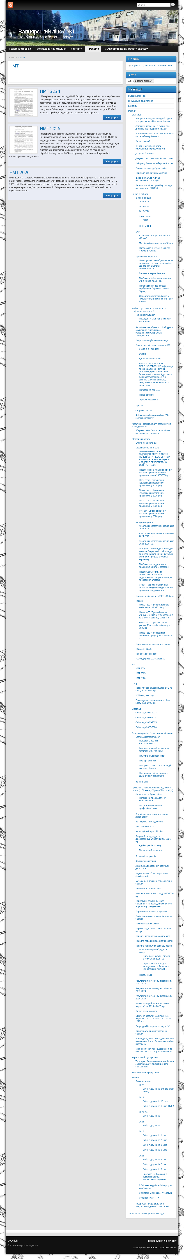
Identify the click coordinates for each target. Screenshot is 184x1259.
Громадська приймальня (140, 101)
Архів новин (145, 216)
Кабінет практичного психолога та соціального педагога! (148, 309)
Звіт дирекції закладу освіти (149, 821)
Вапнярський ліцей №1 (46, 31)
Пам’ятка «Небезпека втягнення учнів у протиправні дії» (155, 279)
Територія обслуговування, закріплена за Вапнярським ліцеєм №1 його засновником (154, 1064)
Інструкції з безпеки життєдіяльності (148, 742)
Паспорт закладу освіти (147, 923)
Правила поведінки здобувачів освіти (153, 941)
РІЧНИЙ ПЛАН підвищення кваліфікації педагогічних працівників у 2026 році (152, 514)
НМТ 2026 (19, 172)
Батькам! (136, 115)
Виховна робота (140, 194)
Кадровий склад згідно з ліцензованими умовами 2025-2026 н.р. (153, 839)
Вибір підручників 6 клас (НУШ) (158, 1106)
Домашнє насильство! (150, 358)
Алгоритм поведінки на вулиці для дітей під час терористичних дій (152, 127)
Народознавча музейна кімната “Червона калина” (154, 249)
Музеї (138, 232)
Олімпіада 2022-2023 (146, 712)
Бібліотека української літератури (155, 1193)
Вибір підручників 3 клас (155, 1145)
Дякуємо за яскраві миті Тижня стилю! (154, 158)
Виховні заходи (143, 198)
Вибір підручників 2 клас (155, 1140)
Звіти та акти (141, 782)
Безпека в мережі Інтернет (152, 273)
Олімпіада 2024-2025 (146, 722)
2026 (141, 1155)
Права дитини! (146, 395)
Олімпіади (137, 709)
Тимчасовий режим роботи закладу (146, 1213)
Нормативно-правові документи (151, 911)
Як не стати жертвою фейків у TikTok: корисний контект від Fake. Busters (156, 299)
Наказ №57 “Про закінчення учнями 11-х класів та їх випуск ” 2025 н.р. (155, 625)
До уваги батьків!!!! (144, 153)
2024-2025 (144, 206)
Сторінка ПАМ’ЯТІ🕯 (149, 1198)
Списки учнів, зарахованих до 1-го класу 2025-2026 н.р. (152, 701)
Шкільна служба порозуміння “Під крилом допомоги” (152, 416)
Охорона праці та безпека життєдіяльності (153, 733)
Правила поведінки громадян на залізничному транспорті (155, 774)
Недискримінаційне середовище (151, 340)
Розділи (21, 57)
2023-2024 (144, 201)
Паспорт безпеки (147, 760)
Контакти (132, 106)
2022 (141, 1085)
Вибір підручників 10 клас (155, 1101)
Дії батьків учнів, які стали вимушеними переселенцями (150, 147)
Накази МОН (145, 975)
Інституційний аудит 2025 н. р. (150, 831)
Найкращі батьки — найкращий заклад (154, 163)
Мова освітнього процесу (147, 888)
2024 (141, 1121)
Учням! (135, 1077)
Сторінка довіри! (143, 410)
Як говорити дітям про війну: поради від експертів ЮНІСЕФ (153, 186)
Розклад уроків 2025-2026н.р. (150, 658)
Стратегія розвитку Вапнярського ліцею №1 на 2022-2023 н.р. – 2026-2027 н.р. (153, 1019)
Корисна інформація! (145, 856)
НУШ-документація (145, 695)
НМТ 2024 (50, 91)
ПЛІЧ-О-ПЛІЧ (145, 226)
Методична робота (141, 439)
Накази (139, 601)
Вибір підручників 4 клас (155, 1159)
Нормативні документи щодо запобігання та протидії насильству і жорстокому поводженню (153, 904)
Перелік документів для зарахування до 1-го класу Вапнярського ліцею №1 (156, 966)
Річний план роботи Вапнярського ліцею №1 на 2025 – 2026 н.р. (152, 1005)
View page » (112, 117)
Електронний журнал (146, 443)
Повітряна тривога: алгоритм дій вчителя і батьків (155, 767)
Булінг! (142, 354)
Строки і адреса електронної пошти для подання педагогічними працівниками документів (156, 587)
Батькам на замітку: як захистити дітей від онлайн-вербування (154, 135)
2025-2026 (144, 211)
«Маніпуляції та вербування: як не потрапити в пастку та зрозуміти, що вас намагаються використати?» (156, 264)
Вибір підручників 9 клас (155, 1169)
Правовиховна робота (146, 256)
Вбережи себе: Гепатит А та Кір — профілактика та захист (152, 431)
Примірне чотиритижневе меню (151, 173)
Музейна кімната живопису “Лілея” (156, 243)
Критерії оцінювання (145, 861)
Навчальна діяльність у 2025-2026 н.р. (154, 596)
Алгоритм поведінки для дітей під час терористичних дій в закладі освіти (154, 120)
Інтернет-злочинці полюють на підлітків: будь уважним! (154, 749)
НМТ (134, 664)
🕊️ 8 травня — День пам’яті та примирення (150, 65)
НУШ (134, 684)
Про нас (139, 405)
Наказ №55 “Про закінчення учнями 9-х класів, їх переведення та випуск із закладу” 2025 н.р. (156, 615)
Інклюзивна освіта (144, 826)
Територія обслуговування (145, 1057)
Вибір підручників (151, 1116)
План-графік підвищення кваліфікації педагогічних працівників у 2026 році (151, 503)
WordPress (152, 1247)
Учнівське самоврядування (145, 1072)
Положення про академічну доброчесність (152, 799)
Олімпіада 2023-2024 (146, 717)
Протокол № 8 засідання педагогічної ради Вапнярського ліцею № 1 (155, 1177)
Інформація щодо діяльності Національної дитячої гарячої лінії (152, 1205)
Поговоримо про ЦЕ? (149, 390)
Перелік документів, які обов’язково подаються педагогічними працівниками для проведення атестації (155, 576)
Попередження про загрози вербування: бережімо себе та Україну (154, 288)
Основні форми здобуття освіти (151, 168)
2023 (141, 1097)
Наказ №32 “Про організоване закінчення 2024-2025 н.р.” (154, 606)
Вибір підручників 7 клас (155, 1164)
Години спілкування (145, 315)
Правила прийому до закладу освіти (153, 946)
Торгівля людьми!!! (148, 399)
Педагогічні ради (143, 649)
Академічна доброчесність (148, 794)
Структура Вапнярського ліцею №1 (153, 1026)
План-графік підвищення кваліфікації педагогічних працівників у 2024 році (151, 483)
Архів (131, 81)
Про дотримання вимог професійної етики (150, 806)
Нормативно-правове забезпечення (153, 644)
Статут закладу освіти (146, 1011)
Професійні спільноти (146, 654)
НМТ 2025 (50, 128)
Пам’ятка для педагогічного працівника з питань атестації (154, 565)
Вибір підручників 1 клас (155, 1135)
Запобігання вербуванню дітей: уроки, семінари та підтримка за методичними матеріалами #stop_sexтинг (154, 331)
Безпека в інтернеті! (149, 349)
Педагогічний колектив (150, 850)
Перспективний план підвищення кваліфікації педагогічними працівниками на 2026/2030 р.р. (155, 473)
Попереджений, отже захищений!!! (152, 345)
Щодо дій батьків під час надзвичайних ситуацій (147, 179)
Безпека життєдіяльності (147, 737)
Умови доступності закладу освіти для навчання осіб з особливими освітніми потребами (154, 1041)
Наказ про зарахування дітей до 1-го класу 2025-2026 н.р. (153, 689)
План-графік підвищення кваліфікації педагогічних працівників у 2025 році (151, 493)
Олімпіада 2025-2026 (146, 727)
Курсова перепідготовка (147, 447)
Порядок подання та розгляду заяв (152, 936)
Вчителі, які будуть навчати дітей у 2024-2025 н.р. (156, 957)
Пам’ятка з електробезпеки (152, 756)
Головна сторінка (136, 96)
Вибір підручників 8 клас (155, 1150)
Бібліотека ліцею (143, 1081)
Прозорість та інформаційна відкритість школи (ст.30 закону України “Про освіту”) (152, 789)
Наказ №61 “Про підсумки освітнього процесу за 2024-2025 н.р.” (155, 635)
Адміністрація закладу (150, 845)
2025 (141, 1131)
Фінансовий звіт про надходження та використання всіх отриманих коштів (153, 1050)
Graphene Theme (167, 1247)
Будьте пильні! (142, 141)
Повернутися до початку (162, 1240)
